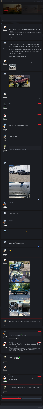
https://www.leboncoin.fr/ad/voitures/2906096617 (14, 358)
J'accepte (40, 407)
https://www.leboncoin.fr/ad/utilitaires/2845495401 (14, 338)
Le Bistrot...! (11, 20)
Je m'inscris (16, 10)
